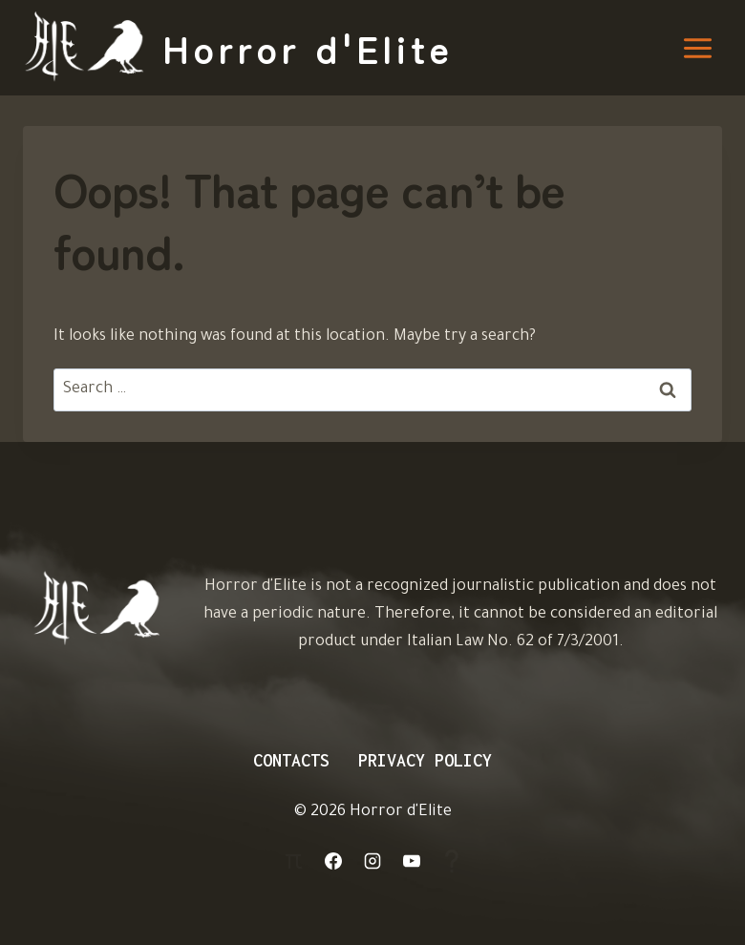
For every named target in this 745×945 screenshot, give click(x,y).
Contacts (291, 760)
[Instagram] (372, 861)
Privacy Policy (425, 760)
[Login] (293, 861)
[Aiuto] (452, 861)
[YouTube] (411, 861)
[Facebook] (333, 861)
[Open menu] (697, 48)
